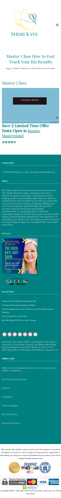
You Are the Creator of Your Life (14, 316)
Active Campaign (10, 405)
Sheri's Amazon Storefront (14, 379)
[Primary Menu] (57, 25)
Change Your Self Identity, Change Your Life (19, 301)
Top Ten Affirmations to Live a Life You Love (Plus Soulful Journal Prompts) (27, 310)
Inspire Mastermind (21, 133)
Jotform (5, 388)
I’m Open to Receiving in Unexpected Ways (18, 305)
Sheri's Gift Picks (10, 414)
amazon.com (51, 350)
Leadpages (7, 397)
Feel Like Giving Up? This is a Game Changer (19, 320)
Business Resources (11, 423)
